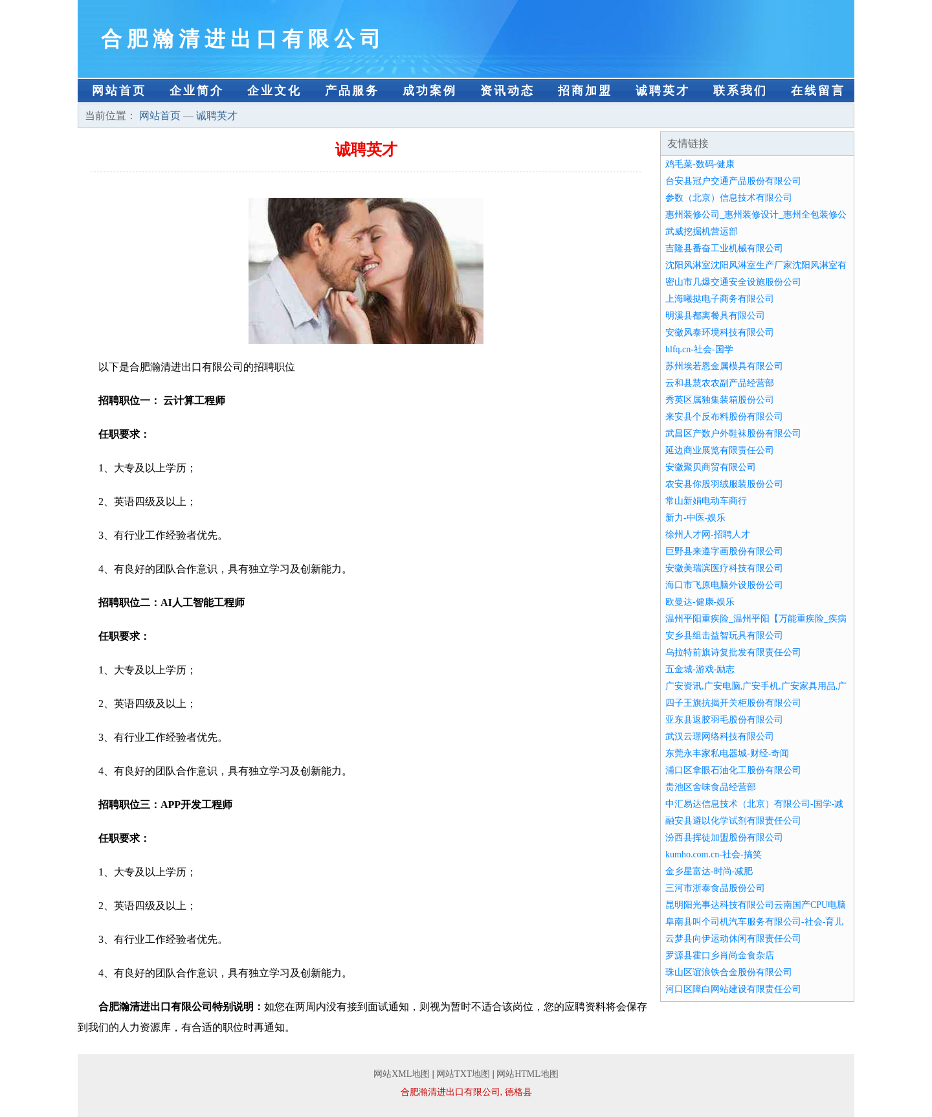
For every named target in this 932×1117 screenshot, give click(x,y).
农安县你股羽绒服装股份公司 (724, 484)
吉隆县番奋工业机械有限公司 (724, 248)
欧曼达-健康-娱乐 (700, 602)
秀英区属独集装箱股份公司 (719, 400)
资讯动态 (507, 90)
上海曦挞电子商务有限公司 (719, 299)
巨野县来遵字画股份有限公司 (724, 551)
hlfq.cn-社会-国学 (699, 349)
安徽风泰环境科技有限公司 (719, 332)
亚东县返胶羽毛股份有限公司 (724, 720)
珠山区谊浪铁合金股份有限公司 (728, 972)
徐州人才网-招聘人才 (707, 534)
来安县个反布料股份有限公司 (724, 417)
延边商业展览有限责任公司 (719, 450)
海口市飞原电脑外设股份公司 (724, 585)
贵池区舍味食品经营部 (710, 787)
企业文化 (274, 90)
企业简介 (197, 90)
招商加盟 (585, 90)
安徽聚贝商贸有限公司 (710, 467)
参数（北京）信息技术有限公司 (728, 198)
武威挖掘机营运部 (701, 231)
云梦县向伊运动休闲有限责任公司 (733, 938)
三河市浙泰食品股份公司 (715, 888)
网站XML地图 (401, 1074)
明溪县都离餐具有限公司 (715, 316)
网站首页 (119, 90)
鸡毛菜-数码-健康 (700, 164)
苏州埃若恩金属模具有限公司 (724, 366)
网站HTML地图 (527, 1074)
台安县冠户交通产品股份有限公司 (733, 181)
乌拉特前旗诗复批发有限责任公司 (733, 652)
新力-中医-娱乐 (695, 518)
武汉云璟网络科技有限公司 (719, 736)
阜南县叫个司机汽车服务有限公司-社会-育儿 (754, 922)
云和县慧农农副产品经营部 (719, 383)
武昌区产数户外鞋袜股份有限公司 (733, 433)
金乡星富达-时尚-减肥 (709, 871)
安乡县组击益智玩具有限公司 (724, 635)
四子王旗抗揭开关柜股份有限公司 (733, 703)
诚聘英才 (663, 90)
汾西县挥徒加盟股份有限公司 (724, 837)
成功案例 (430, 90)
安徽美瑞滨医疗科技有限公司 (724, 568)
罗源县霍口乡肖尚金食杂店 (719, 955)
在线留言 (818, 90)
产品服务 (352, 90)
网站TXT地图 (463, 1074)
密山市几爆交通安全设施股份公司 (733, 282)
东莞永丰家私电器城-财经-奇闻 (727, 753)
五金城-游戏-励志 (700, 669)
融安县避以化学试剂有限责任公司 (733, 821)
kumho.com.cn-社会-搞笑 (713, 854)
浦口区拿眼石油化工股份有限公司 (733, 770)
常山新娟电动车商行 (706, 501)
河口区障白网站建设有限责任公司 (733, 989)
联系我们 (740, 90)
